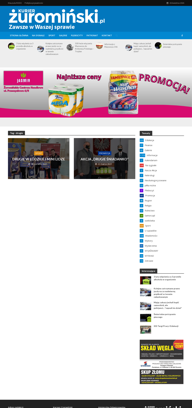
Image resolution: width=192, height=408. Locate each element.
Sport (51, 35)
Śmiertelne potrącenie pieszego (172, 45)
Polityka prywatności (34, 3)
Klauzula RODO (15, 3)
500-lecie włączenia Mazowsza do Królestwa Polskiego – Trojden (84, 47)
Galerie (63, 35)
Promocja (104, 153)
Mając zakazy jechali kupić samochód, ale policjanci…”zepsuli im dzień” (143, 47)
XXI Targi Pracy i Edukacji (166, 326)
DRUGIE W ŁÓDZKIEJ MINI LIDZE (38, 159)
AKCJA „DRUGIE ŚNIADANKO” (104, 159)
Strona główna (19, 35)
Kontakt (107, 35)
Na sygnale (38, 35)
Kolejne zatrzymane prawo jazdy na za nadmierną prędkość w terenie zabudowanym (54, 48)
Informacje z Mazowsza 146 (111, 45)
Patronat (92, 35)
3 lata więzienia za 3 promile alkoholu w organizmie (24, 46)
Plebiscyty (77, 35)
